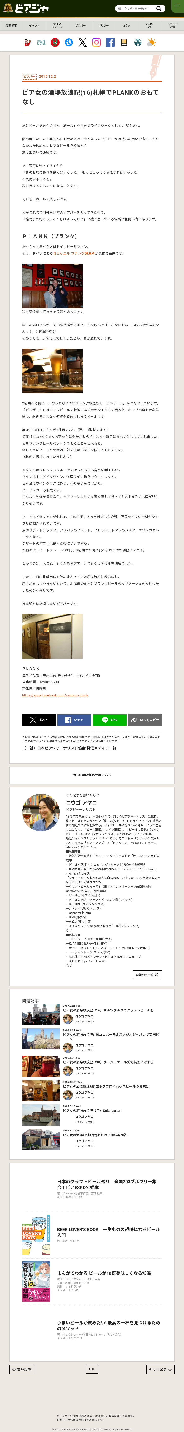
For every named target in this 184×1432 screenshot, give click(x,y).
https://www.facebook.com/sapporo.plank (55, 695)
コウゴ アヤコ (81, 803)
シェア (78, 720)
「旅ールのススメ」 (143, 856)
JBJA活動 (149, 25)
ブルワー (103, 25)
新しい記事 (158, 1358)
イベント (34, 25)
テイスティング (57, 25)
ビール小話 (76, 864)
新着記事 (11, 25)
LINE (114, 720)
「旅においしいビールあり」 (140, 869)
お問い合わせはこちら (95, 775)
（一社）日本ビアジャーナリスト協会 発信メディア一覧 (69, 748)
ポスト (43, 720)
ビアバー (80, 25)
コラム (126, 25)
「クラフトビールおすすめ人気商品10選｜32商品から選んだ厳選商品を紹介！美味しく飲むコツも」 (113, 880)
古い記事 (24, 1358)
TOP (92, 1358)
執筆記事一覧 (145, 975)
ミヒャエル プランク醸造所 (74, 253)
